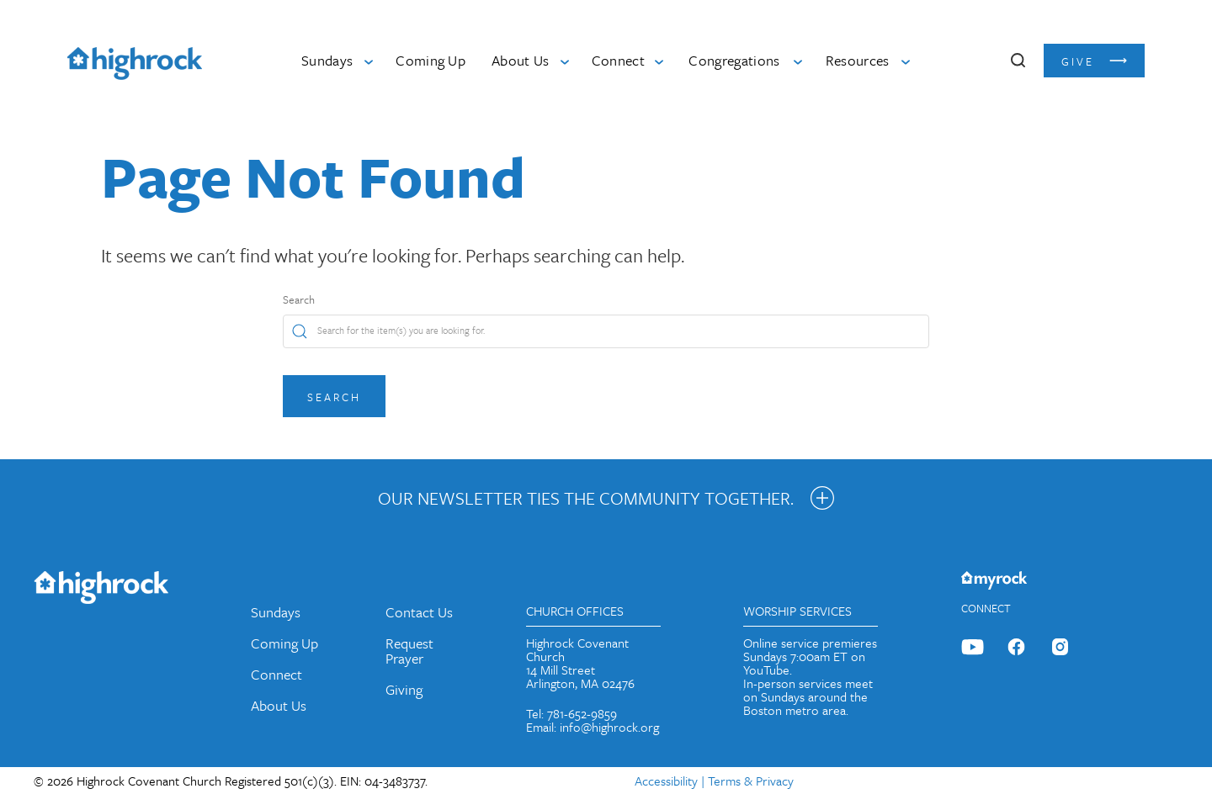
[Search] (606, 331)
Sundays (275, 611)
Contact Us (419, 611)
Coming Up (430, 60)
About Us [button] (521, 60)
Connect (276, 674)
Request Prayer (409, 651)
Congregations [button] (733, 60)
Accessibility (666, 780)
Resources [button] (858, 60)
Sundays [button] (327, 60)
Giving (404, 689)
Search (299, 299)
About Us (278, 705)
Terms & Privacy (751, 780)
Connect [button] (618, 60)
